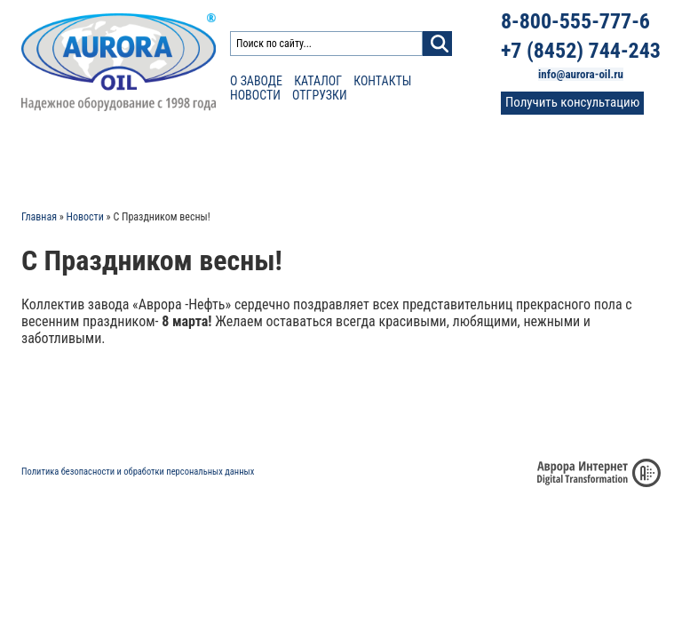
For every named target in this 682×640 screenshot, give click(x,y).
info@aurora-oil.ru (580, 74)
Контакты (382, 81)
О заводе (256, 81)
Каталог (318, 81)
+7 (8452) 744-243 (581, 50)
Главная (39, 217)
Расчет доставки (194, 160)
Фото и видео (471, 160)
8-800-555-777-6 (575, 21)
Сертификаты (305, 160)
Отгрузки (319, 95)
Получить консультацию (572, 102)
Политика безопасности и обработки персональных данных (137, 471)
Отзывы (388, 160)
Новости (255, 95)
